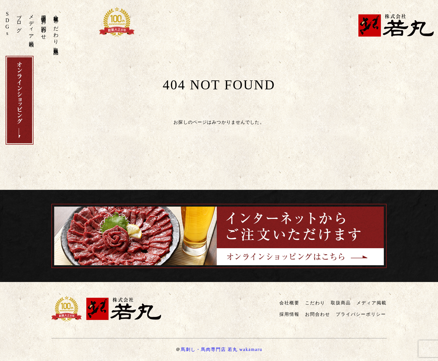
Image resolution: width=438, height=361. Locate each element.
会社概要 (56, 13)
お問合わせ (43, 27)
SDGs (7, 24)
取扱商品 (56, 45)
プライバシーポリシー (361, 314)
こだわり (56, 29)
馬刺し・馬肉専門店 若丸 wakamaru (222, 349)
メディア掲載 (31, 25)
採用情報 (43, 13)
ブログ (19, 20)
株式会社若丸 (396, 25)
